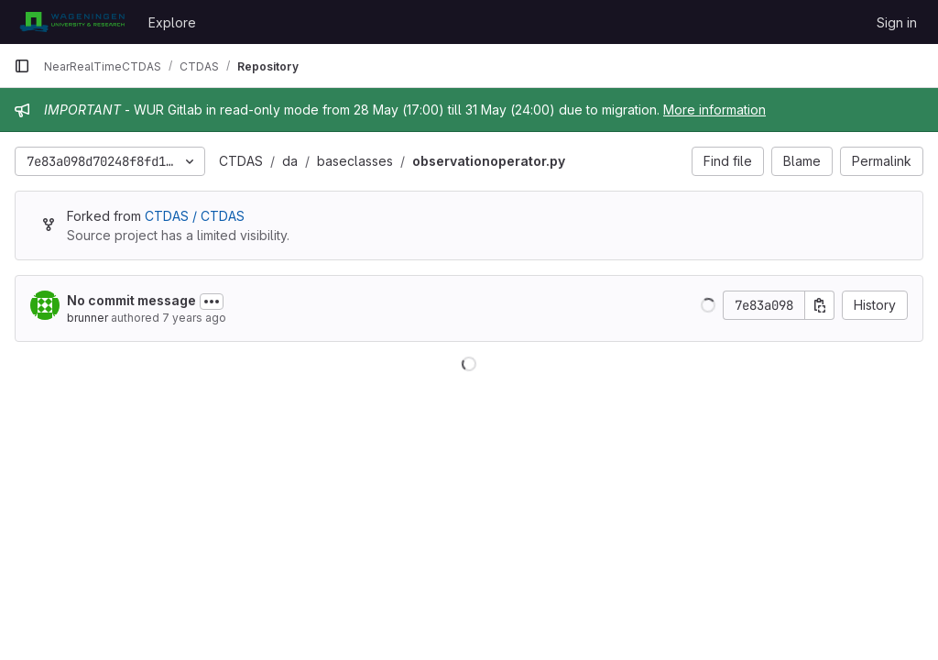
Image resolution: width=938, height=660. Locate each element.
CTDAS (241, 161)
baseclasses (355, 161)
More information (714, 109)
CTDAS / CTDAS (195, 216)
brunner (87, 317)
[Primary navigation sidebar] (22, 66)
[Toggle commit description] (212, 301)
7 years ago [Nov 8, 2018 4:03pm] (194, 317)
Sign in (897, 22)
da (290, 161)
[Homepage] (72, 22)
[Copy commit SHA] (819, 305)
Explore (172, 22)
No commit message (131, 300)
